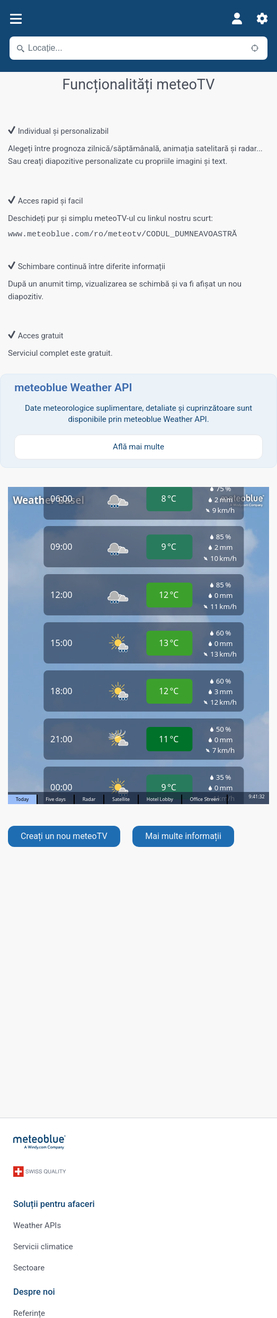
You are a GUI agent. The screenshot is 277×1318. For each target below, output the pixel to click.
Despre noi (34, 1292)
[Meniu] (15, 18)
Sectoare (28, 1268)
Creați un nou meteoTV (64, 836)
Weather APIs (37, 1225)
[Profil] (237, 18)
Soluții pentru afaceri (54, 1204)
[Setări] (262, 18)
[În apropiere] (254, 48)
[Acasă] (39, 1142)
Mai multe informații (183, 836)
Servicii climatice (43, 1246)
